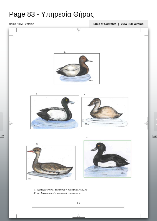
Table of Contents (104, 24)
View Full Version (132, 24)
